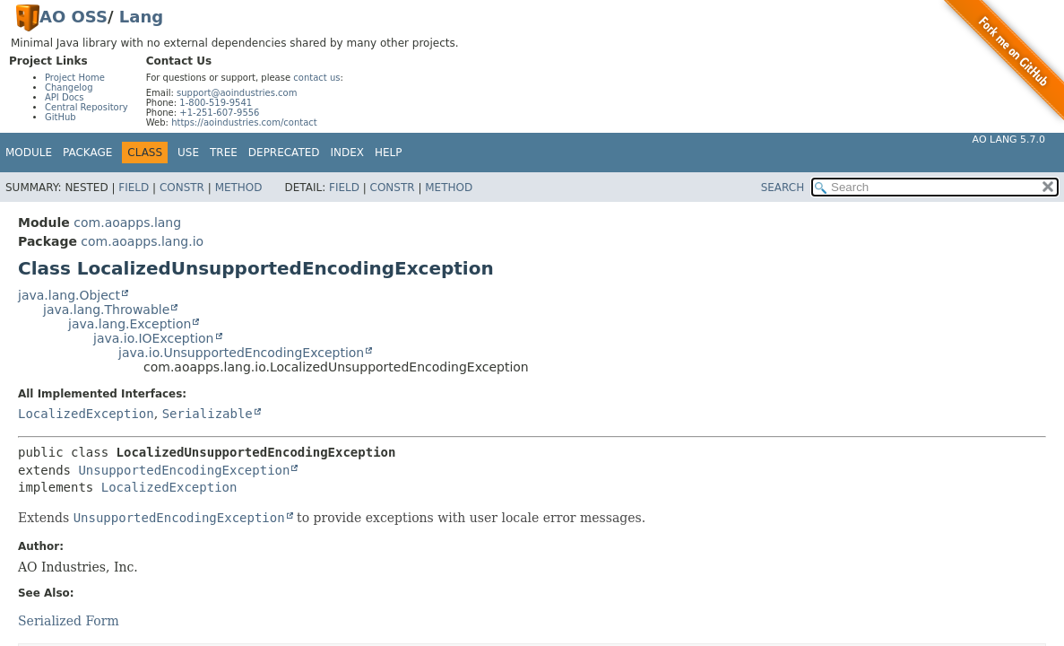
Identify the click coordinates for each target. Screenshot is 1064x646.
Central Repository (86, 107)
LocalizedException (86, 413)
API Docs (64, 97)
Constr (182, 187)
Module (28, 152)
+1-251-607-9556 (219, 113)
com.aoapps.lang (127, 222)
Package (87, 152)
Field (133, 187)
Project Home (75, 78)
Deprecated (284, 152)
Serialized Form (68, 621)
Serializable (207, 413)
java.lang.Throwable (106, 309)
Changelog (69, 87)
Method (239, 187)
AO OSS (73, 16)
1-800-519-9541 (215, 103)
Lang (141, 16)
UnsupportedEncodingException (184, 470)
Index (348, 152)
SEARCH (783, 187)
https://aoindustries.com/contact (244, 122)
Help (388, 152)
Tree (224, 152)
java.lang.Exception (129, 324)
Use (188, 152)
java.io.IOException (153, 338)
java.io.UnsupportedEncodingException (241, 352)
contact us (316, 78)
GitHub (60, 117)
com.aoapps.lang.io (142, 241)
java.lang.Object (69, 295)
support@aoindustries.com (237, 93)
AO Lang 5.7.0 (1009, 139)
